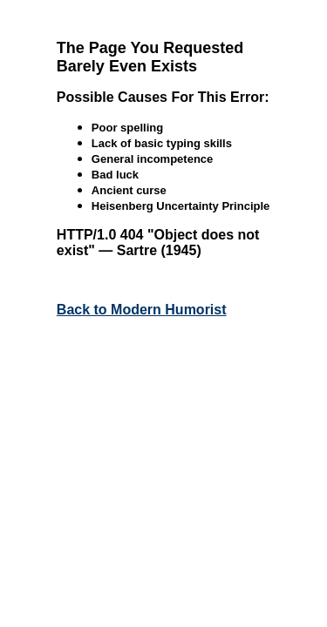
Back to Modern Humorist (142, 309)
